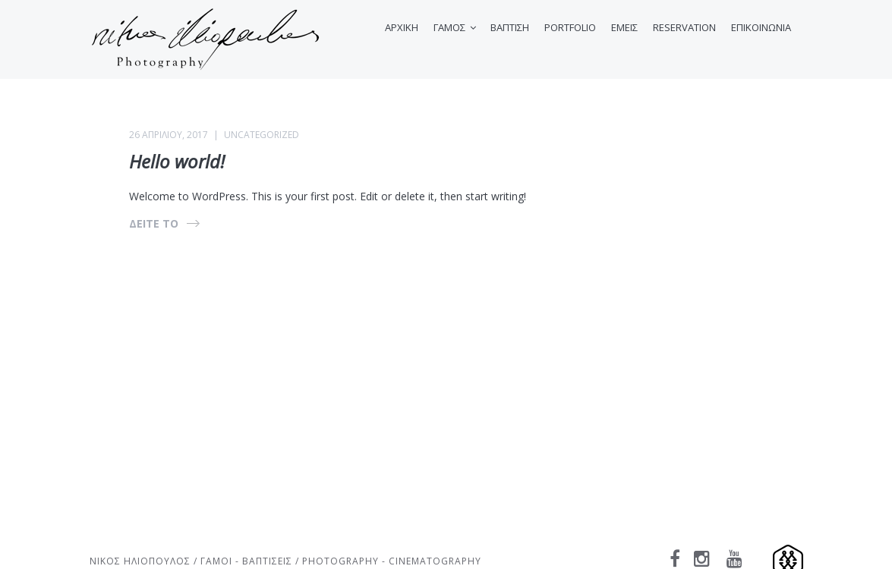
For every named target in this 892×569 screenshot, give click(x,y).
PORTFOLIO (570, 27)
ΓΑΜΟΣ (449, 27)
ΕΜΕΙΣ (624, 27)
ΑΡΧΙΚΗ (401, 27)
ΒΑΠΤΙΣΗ (509, 27)
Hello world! (177, 161)
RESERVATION (684, 27)
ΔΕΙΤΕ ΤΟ (153, 223)
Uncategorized (261, 134)
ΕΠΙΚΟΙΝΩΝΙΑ (761, 27)
